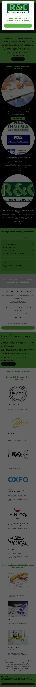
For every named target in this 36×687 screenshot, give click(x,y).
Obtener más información (18, 25)
